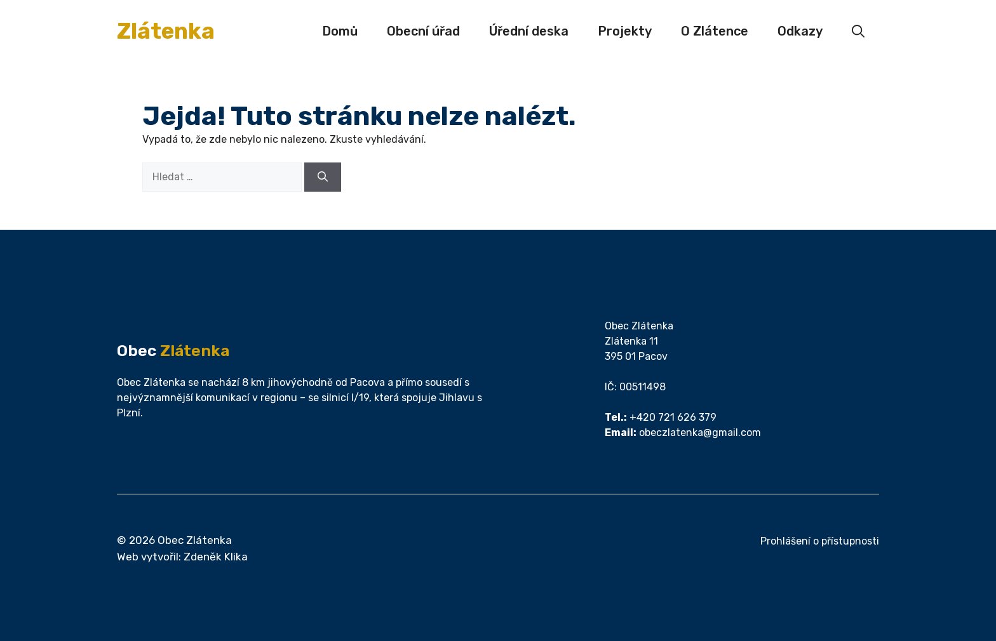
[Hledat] (322, 177)
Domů (340, 31)
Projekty (625, 31)
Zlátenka (166, 31)
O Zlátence (714, 31)
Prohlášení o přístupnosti (819, 541)
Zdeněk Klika (216, 556)
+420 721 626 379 (673, 417)
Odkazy (800, 31)
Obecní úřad (423, 31)
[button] (858, 31)
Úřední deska (529, 31)
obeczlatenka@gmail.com (700, 432)
